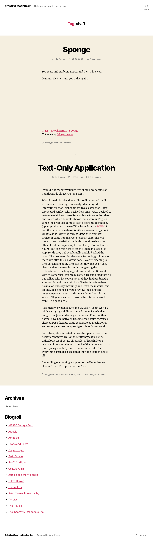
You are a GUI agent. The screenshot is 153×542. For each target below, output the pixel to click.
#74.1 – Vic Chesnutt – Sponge (60, 130)
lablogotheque (65, 134)
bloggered (50, 374)
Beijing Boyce (16, 450)
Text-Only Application (76, 167)
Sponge (76, 49)
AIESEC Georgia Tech (20, 425)
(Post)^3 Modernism (18, 6)
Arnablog (13, 437)
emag (47, 143)
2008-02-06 (77, 59)
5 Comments (95, 177)
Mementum (15, 487)
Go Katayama (16, 468)
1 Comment (95, 59)
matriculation (82, 374)
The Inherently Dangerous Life (26, 511)
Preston (61, 59)
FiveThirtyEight (17, 462)
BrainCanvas (15, 456)
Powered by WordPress (48, 535)
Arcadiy (12, 431)
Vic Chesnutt (65, 143)
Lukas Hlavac (16, 481)
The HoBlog (15, 505)
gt (52, 143)
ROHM (101, 226)
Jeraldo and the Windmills (23, 474)
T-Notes (13, 499)
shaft (56, 143)
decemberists (61, 374)
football (72, 374)
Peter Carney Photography (23, 493)
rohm (91, 374)
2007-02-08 (77, 177)
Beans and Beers (18, 444)
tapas (102, 374)
